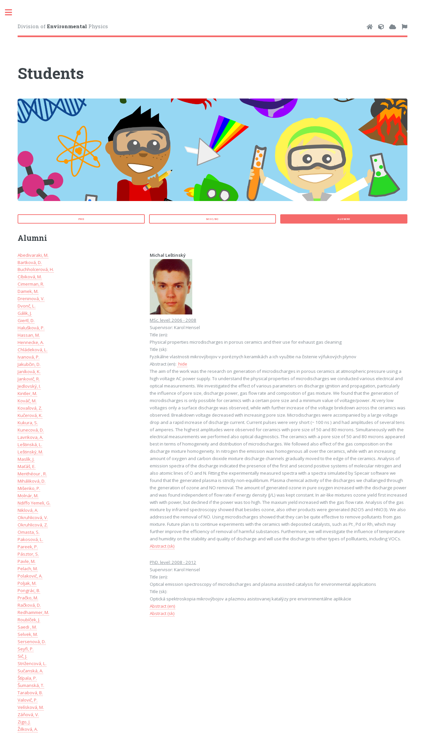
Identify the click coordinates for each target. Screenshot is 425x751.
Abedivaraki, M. (33, 255)
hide (182, 364)
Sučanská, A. (30, 671)
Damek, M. (28, 291)
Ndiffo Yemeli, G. (34, 503)
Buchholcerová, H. (36, 269)
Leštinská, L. (30, 444)
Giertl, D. (26, 320)
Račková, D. (29, 605)
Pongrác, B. (29, 590)
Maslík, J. (26, 459)
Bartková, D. (30, 262)
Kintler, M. (27, 393)
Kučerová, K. (30, 415)
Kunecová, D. (31, 430)
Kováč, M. (27, 401)
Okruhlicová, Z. (33, 525)
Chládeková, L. (32, 350)
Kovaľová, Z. (30, 408)
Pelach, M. (28, 569)
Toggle (12, 12)
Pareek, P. (28, 547)
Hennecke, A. (31, 342)
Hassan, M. (29, 335)
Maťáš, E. (27, 466)
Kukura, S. (28, 423)
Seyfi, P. (26, 649)
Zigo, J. (24, 722)
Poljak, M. (27, 583)
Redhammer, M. (33, 612)
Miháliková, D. (31, 481)
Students (51, 73)
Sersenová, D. (32, 642)
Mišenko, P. (29, 488)
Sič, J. (22, 656)
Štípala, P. (27, 678)
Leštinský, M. (30, 452)
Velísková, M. (31, 707)
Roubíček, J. (29, 620)
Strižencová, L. (32, 663)
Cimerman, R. (31, 284)
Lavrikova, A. (30, 437)
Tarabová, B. (30, 693)
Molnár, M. (28, 496)
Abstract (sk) (162, 546)
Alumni (343, 219)
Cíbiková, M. (30, 277)
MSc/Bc (212, 219)
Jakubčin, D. (29, 364)
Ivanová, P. (29, 357)
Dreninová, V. (31, 299)
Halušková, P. (31, 328)
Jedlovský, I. (29, 386)
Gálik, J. (25, 313)
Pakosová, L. (30, 539)
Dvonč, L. (27, 306)
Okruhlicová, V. (33, 517)
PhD (81, 219)
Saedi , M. (27, 627)
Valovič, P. (28, 700)
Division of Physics (63, 26)
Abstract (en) (162, 606)
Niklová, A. (28, 510)
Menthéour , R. (32, 474)
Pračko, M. (28, 598)
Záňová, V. (28, 714)
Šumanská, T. (31, 685)
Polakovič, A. (30, 576)
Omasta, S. (29, 532)
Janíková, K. (29, 372)
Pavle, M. (27, 561)
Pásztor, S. (28, 554)
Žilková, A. (28, 729)
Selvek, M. (28, 634)
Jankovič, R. (29, 379)
